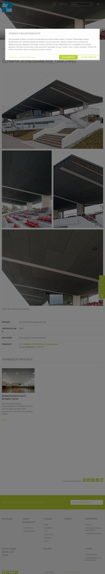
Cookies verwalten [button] (88, 57)
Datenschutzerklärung (27, 57)
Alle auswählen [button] (68, 57)
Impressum (13, 57)
